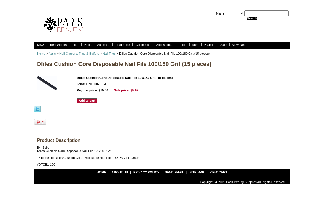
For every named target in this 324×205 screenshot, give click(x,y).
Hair (75, 44)
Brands (209, 44)
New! (40, 44)
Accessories (164, 44)
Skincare (103, 44)
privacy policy (146, 172)
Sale (223, 44)
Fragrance (122, 44)
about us (120, 172)
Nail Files (109, 53)
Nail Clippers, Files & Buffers (79, 53)
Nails (87, 44)
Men (195, 44)
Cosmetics (143, 44)
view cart (238, 44)
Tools (182, 44)
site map (197, 172)
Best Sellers (58, 44)
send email (174, 172)
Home (41, 53)
